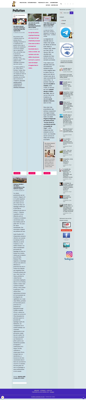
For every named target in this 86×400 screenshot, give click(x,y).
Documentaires (54, 2)
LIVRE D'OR (50, 392)
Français (63, 20)
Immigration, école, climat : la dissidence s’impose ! (68, 162)
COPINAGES (43, 392)
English (63, 23)
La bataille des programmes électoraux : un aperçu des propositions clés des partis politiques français (68, 174)
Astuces (48, 5)
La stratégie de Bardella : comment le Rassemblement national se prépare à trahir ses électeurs (68, 189)
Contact (52, 393)
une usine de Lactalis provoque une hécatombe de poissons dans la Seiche (34, 25)
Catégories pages (32, 2)
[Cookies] (2, 397)
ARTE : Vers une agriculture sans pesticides (67, 153)
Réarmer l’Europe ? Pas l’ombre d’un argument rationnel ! (68, 132)
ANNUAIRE (36, 392)
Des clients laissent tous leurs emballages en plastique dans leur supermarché (19, 28)
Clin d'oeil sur (54, 5)
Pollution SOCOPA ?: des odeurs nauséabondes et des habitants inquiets (19, 186)
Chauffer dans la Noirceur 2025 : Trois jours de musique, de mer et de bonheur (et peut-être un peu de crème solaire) (68, 120)
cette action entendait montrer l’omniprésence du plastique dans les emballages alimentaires (19, 84)
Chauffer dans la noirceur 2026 (67, 69)
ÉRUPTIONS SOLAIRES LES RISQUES (67, 200)
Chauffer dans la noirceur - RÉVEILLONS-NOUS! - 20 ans (67, 84)
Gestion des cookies (51, 398)
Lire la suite (17, 173)
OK (71, 12)
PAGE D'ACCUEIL (23, 2)
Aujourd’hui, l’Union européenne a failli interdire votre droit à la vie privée (68, 95)
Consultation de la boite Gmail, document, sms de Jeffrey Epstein (66, 76)
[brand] (14, 4)
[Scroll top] (83, 397)
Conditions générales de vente (37, 398)
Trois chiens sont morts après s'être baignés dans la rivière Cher (50, 24)
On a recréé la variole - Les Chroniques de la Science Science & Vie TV (68, 143)
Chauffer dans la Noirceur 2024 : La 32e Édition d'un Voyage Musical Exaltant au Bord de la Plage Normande (68, 211)
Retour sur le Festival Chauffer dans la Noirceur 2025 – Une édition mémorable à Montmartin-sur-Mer (68, 107)
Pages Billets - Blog (43, 2)
